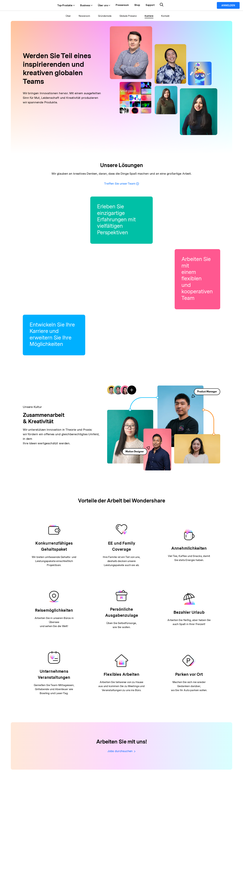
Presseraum (133, 5)
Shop (149, 5)
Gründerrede (104, 15)
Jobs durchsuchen (121, 751)
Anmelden (228, 5)
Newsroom (83, 15)
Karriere (149, 15)
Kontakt (166, 15)
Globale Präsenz (128, 15)
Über (66, 15)
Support (161, 5)
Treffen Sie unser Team (121, 183)
